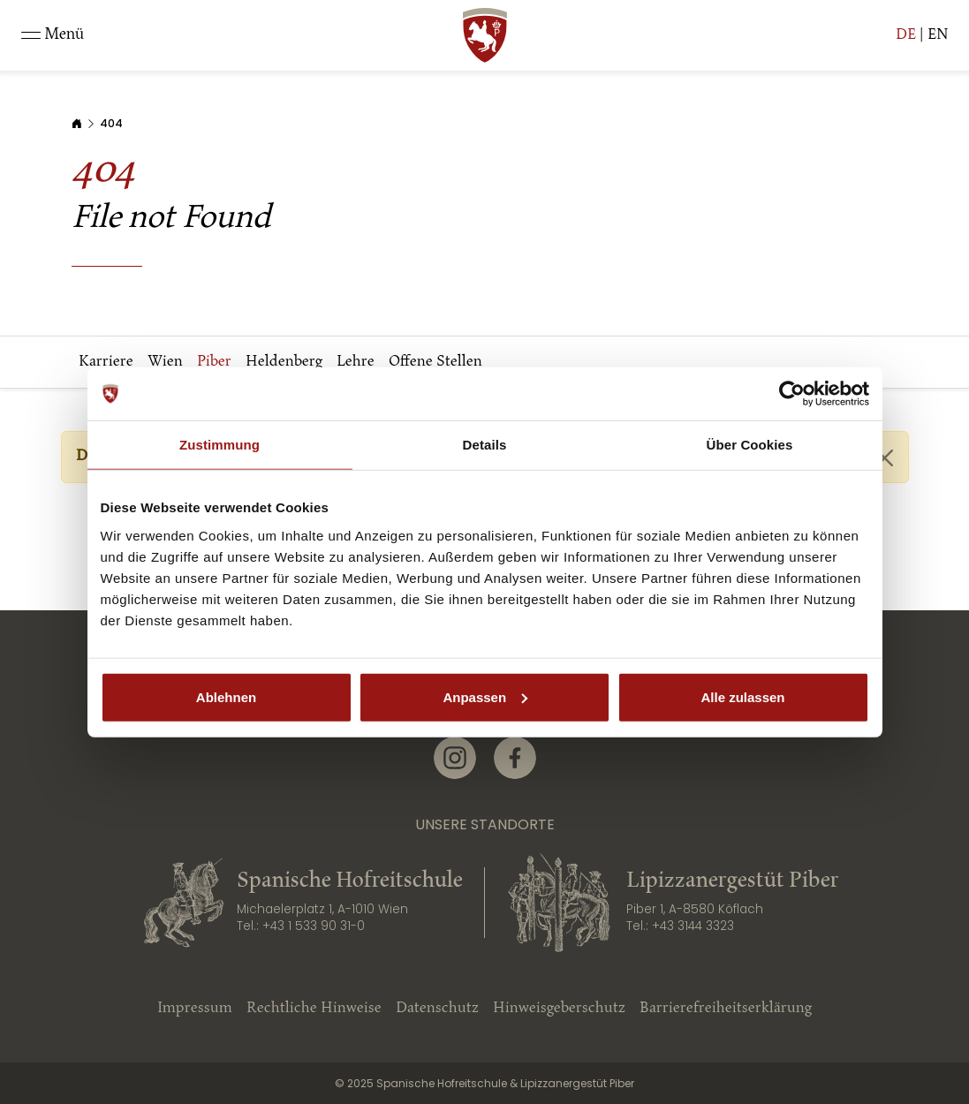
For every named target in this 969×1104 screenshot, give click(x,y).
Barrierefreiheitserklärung (726, 1008)
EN (937, 34)
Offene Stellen (435, 361)
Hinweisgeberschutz (559, 1008)
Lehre (356, 361)
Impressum (194, 1008)
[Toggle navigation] (52, 35)
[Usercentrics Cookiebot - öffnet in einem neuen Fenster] (792, 394)
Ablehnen (226, 696)
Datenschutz (437, 1008)
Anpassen (485, 696)
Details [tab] (485, 444)
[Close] (884, 458)
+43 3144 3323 (693, 926)
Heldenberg (284, 361)
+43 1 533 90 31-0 (313, 926)
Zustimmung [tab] (219, 444)
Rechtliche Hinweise (314, 1008)
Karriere (106, 361)
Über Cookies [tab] (750, 444)
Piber (214, 361)
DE (906, 34)
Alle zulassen (742, 696)
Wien (165, 361)
